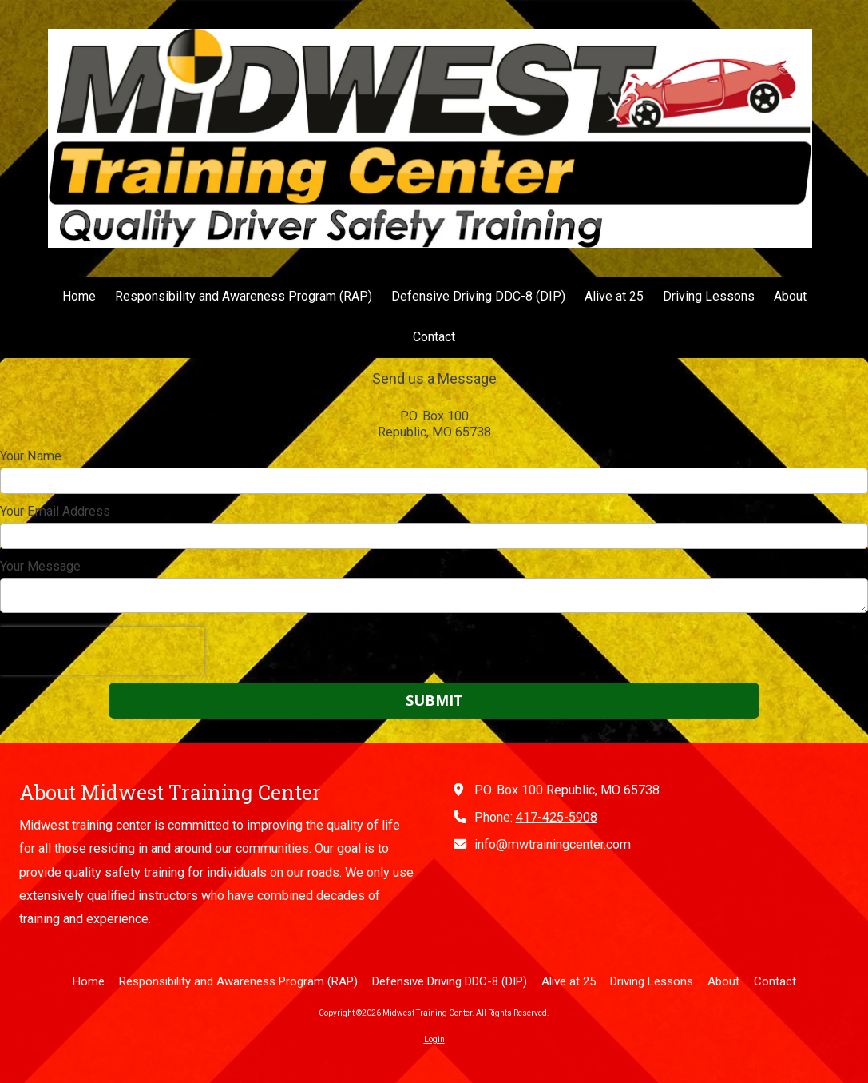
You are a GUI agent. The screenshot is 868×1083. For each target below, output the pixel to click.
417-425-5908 (556, 817)
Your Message (40, 566)
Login (434, 1039)
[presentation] (102, 651)
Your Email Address (55, 511)
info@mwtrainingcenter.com (552, 844)
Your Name (30, 456)
